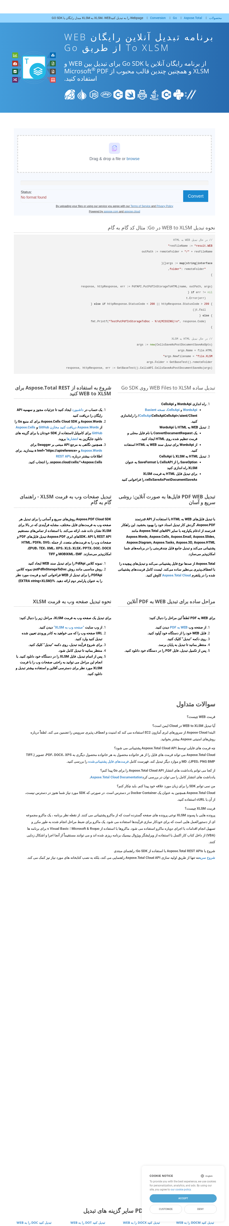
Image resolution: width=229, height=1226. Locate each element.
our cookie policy (181, 1189)
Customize (166, 1209)
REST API (63, 456)
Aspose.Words (91, 451)
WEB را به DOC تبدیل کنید (34, 1222)
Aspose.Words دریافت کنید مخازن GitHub (69, 427)
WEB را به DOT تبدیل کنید (87, 1222)
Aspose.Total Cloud (176, 575)
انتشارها (72, 439)
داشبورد (77, 410)
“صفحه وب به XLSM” (69, 627)
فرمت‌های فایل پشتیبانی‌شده (108, 762)
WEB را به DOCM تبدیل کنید (195, 1222)
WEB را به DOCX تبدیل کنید (141, 1222)
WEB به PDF (179, 627)
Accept (183, 1198)
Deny (200, 1209)
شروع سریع (207, 858)
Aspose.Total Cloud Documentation (116, 777)
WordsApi (190, 410)
